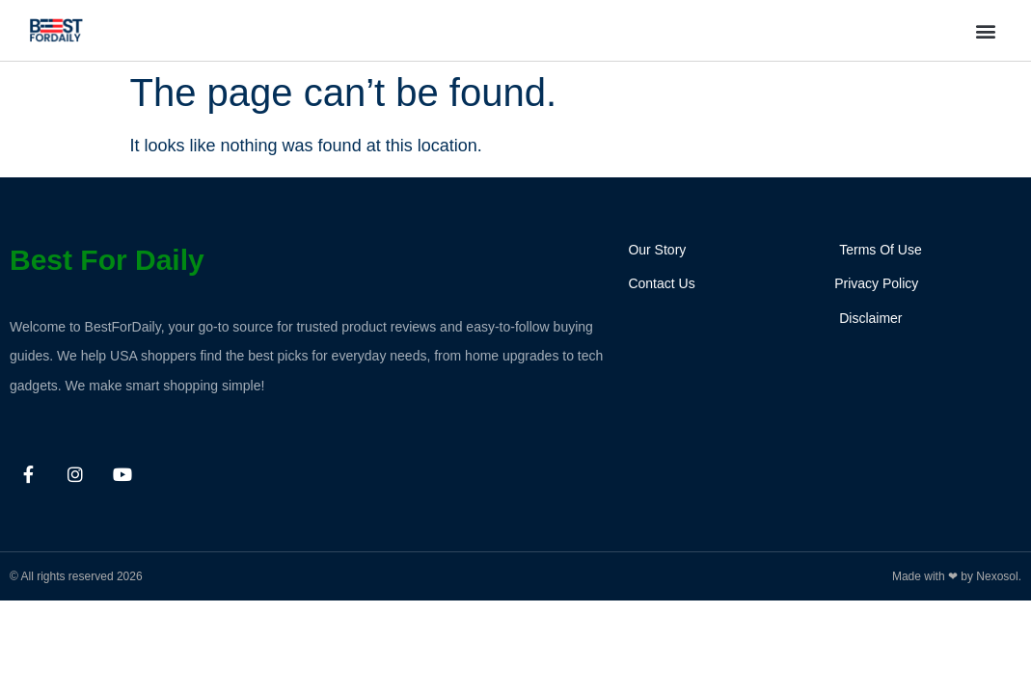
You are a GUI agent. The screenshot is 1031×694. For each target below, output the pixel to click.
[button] (986, 30)
